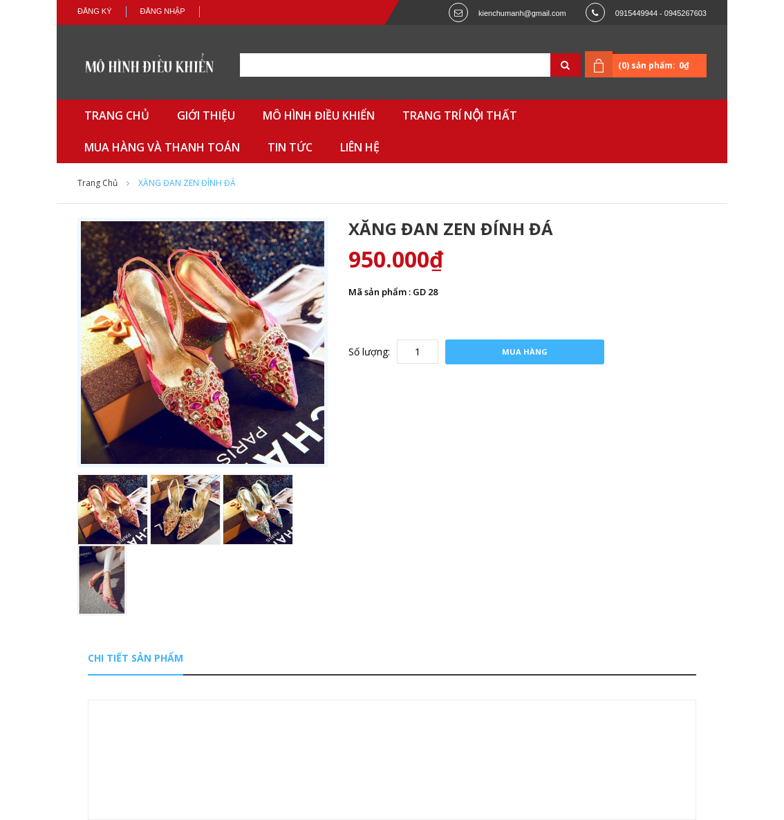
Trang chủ (97, 183)
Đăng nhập (162, 11)
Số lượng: (369, 351)
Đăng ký (94, 11)
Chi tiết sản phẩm (135, 657)
